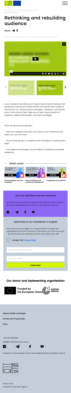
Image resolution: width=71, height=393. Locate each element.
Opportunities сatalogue (14, 313)
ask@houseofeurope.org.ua (16, 342)
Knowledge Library (21, 37)
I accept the (24, 240)
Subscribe (35, 265)
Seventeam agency (20, 387)
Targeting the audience (56, 180)
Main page (8, 37)
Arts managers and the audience (13, 181)
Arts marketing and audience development (34, 181)
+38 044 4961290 (10, 338)
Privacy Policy (29, 240)
